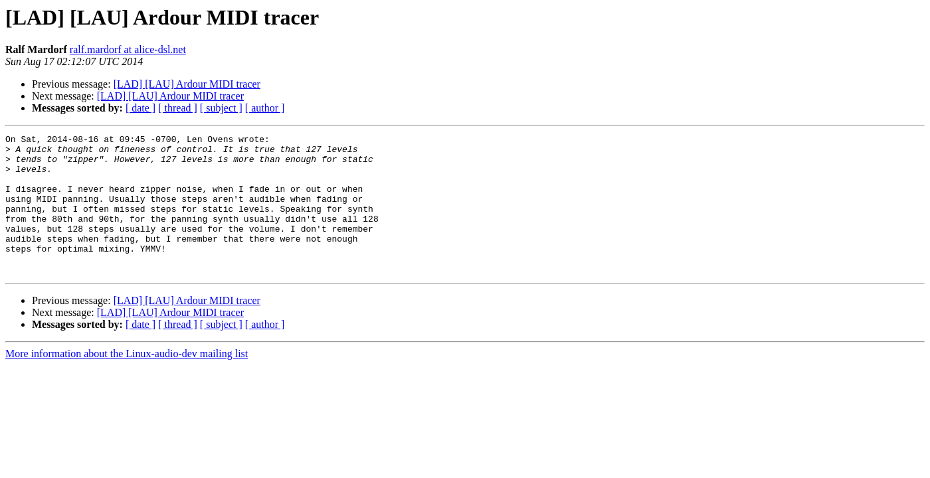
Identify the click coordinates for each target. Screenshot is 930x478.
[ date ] (140, 108)
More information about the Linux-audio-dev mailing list (126, 381)
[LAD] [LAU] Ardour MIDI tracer (187, 84)
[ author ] (265, 108)
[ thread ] (177, 108)
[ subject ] (221, 108)
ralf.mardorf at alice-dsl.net (128, 49)
